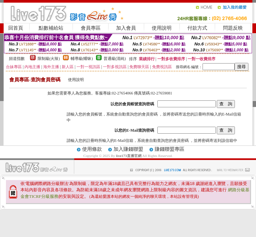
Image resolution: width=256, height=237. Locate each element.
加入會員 (126, 28)
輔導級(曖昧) (82, 58)
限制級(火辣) (49, 58)
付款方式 (197, 28)
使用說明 (162, 28)
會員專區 (91, 28)
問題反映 (233, 28)
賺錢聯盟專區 (169, 149)
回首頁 (15, 28)
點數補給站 (51, 28)
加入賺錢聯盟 (128, 149)
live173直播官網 (129, 156)
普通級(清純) (115, 58)
